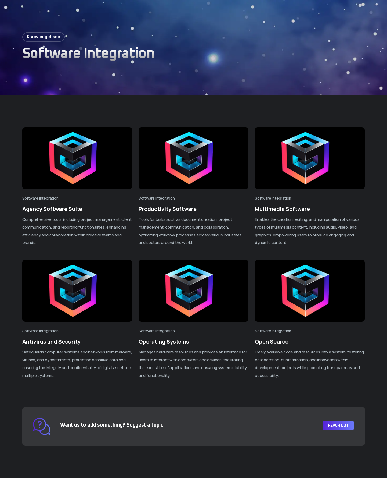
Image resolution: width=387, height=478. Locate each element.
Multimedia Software (282, 209)
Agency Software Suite (52, 209)
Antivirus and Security (51, 341)
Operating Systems (164, 341)
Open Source (271, 341)
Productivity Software (168, 209)
